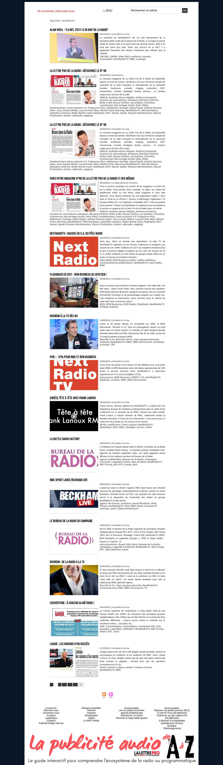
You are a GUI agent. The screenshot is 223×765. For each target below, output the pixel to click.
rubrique (148, 504)
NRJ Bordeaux (80, 109)
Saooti (147, 109)
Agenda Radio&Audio (131, 710)
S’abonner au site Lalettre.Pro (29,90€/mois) (172, 712)
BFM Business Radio (122, 261)
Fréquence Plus (153, 104)
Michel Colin (151, 107)
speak (154, 109)
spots (117, 547)
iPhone (154, 501)
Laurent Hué (132, 107)
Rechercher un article (131, 712)
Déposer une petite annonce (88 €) (172, 708)
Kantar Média (118, 107)
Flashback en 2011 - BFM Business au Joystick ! (89, 272)
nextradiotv (152, 56)
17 (69, 683)
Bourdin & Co (106, 337)
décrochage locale (153, 102)
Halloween (55, 107)
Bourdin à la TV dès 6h (69, 313)
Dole (102, 104)
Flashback (138, 302)
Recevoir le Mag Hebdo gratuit (132, 714)
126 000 (103, 56)
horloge (65, 107)
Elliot (108, 104)
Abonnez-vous (51, 708)
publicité (159, 378)
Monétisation (91, 712)
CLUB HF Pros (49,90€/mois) (171, 710)
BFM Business (112, 302)
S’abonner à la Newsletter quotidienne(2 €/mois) (172, 715)
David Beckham (137, 501)
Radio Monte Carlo (117, 109)
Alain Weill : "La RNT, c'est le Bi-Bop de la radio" (90, 29)
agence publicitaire (109, 460)
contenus (123, 501)
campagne (145, 460)
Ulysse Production (82, 112)
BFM (102, 302)
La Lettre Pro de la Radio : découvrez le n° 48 (89, 70)
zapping (114, 112)
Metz (142, 107)
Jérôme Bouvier (91, 107)
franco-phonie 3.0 (136, 104)
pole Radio (149, 264)
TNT (160, 340)
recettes (104, 381)
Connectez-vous (51, 710)
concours (156, 460)
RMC (116, 59)
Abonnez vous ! (65, 11)
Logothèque (51, 714)
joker (102, 107)
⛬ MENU (107, 10)
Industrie (91, 710)
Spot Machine (106, 547)
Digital (91, 714)
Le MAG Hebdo (91, 716)
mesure (141, 56)
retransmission (107, 586)
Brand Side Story (124, 542)
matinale (158, 337)
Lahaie (118, 665)
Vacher (95, 112)
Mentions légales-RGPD (137, 761)
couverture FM (141, 624)
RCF (141, 109)
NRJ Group (151, 463)
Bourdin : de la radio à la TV (73, 560)
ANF (102, 624)
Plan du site (103, 763)
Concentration (112, 624)
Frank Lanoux (126, 426)
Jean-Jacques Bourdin (141, 337)
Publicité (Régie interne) (51, 718)
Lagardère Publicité (121, 545)
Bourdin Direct (121, 337)
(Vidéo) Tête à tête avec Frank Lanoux (82, 395)
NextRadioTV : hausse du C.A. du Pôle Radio (85, 231)
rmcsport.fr (136, 504)
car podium (113, 102)
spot (114, 465)
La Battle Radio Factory (70, 437)
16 (64, 683)
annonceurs (106, 378)
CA (138, 378)
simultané (142, 340)
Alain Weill (105, 261)
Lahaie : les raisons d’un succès (77, 642)
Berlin (103, 426)
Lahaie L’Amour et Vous (134, 665)
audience (132, 56)
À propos (51, 712)
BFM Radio (126, 302)
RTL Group (105, 465)
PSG (116, 504)
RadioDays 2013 (156, 426)
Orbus (151, 627)
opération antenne (98, 109)
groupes (159, 624)
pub (160, 463)
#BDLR (103, 97)
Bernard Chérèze (131, 100)
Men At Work (124, 463)
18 (74, 683)
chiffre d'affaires (141, 261)
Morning (54, 109)
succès (119, 428)
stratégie (110, 428)
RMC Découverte (128, 340)
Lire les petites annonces (131, 708)
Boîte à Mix (147, 100)
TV (141, 586)
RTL (160, 545)
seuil (102, 629)
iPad (148, 501)
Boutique (171, 718)
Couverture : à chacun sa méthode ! (80, 601)
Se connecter (45, 11)
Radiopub (132, 109)
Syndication (119, 763)
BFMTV (132, 378)
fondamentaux (119, 104)
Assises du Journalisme (113, 213)
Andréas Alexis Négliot (119, 97)
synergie (153, 340)
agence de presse (108, 501)
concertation (126, 624)
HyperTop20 (76, 107)
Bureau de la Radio (129, 460)
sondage (124, 59)
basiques (117, 100)
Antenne (91, 708)
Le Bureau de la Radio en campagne (79, 519)
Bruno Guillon (61, 215)
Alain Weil (121, 56)
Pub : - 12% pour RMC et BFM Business (82, 354)
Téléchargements (172, 720)
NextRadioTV (106, 59)
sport (156, 504)
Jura (108, 107)
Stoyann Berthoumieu (61, 112)
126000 (111, 56)
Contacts (51, 716)
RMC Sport (124, 504)
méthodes (116, 627)
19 (79, 683)
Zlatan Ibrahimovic (109, 506)
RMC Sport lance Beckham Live (76, 478)
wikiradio (104, 112)
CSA (152, 624)
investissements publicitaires (114, 264)
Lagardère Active (108, 463)
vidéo (126, 428)
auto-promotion (107, 542)
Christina (125, 102)
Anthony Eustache (141, 97)
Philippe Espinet (108, 305)
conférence (112, 426)
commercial (136, 102)
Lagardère (105, 627)
